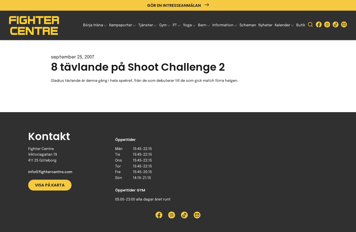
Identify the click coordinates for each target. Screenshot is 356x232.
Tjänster (145, 25)
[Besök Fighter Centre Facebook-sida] (319, 25)
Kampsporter (120, 25)
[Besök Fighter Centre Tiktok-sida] (336, 25)
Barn (202, 25)
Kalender (282, 25)
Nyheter (265, 25)
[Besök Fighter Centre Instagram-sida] (327, 25)
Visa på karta (50, 185)
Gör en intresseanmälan (178, 5)
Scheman (248, 25)
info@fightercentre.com (50, 172)
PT (175, 25)
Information (222, 25)
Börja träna (93, 25)
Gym (163, 25)
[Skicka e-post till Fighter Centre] (344, 25)
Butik (300, 25)
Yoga (187, 25)
